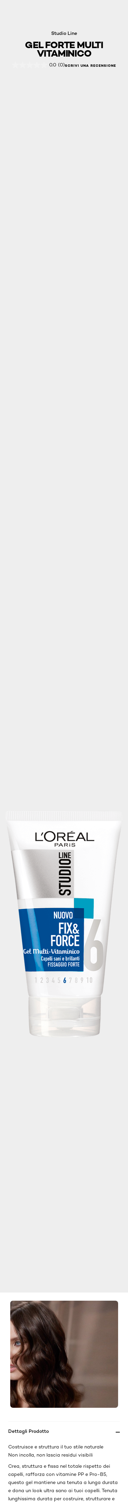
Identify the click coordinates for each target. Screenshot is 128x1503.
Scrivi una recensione (90, 66)
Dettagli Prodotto (28, 1431)
